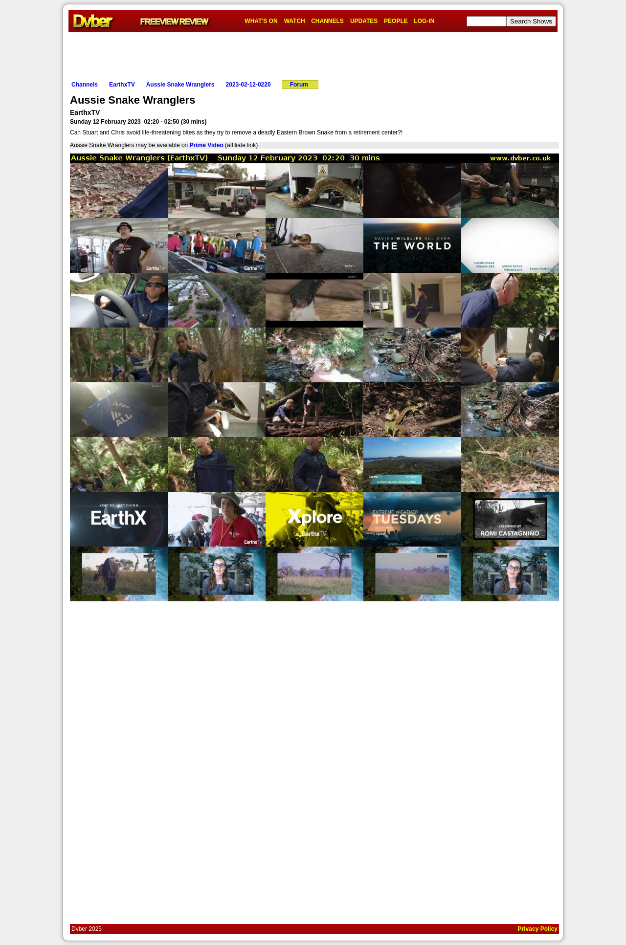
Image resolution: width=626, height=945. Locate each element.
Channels (84, 84)
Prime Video (207, 145)
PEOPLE (396, 21)
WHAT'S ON (261, 21)
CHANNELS (327, 21)
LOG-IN (424, 21)
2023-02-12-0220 (248, 84)
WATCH (294, 21)
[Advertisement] (313, 54)
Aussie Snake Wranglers (180, 84)
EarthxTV (122, 84)
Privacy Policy (538, 928)
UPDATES (364, 21)
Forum (299, 84)
